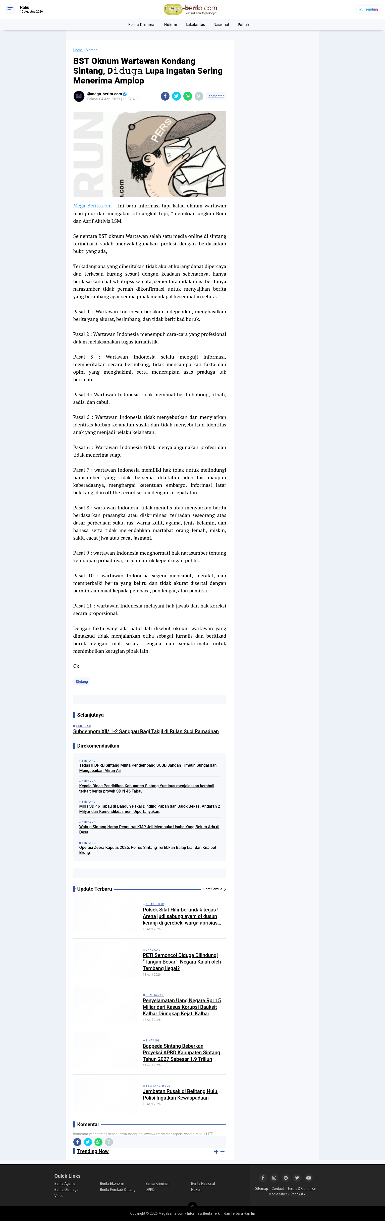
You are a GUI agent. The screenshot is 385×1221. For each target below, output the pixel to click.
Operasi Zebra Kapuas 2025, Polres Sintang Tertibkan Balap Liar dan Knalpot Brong (147, 850)
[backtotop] (193, 1207)
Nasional (221, 24)
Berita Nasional (203, 1184)
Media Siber (277, 1194)
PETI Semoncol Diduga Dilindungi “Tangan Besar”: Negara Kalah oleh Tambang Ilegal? (182, 961)
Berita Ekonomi (112, 1184)
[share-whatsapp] (187, 96)
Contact (277, 1189)
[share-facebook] (165, 96)
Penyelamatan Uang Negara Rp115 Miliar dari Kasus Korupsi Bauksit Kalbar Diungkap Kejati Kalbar (182, 1007)
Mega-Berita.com (92, 205)
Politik (243, 24)
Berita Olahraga (66, 1190)
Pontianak (155, 995)
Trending (371, 9)
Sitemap (261, 1189)
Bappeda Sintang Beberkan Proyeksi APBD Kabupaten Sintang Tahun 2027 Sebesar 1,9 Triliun (181, 1052)
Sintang (82, 682)
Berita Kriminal (141, 24)
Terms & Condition (301, 1189)
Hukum (170, 24)
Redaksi (297, 1194)
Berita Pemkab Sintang (118, 1190)
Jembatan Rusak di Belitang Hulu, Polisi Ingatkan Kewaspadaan (180, 1094)
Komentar (216, 96)
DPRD (150, 1190)
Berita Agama (65, 1184)
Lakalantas (195, 24)
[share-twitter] (176, 96)
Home (78, 50)
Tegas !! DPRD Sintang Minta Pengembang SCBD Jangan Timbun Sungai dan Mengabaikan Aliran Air (148, 768)
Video (59, 1196)
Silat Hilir (155, 904)
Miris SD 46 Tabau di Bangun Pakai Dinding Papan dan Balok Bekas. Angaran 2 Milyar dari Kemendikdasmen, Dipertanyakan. (149, 809)
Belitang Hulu (158, 1085)
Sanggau (153, 949)
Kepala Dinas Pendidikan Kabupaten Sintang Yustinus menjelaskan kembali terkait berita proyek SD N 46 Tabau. (146, 788)
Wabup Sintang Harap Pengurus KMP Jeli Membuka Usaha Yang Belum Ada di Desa (149, 829)
